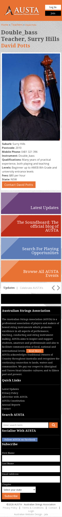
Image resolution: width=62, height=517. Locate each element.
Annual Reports (11, 404)
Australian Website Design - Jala (31, 514)
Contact (6, 408)
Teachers (17, 25)
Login (31, 511)
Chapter (19, 490)
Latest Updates (10, 389)
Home (4, 25)
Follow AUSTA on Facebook (19, 439)
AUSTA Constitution (13, 400)
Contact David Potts (18, 185)
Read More (35, 351)
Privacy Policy (10, 393)
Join (53, 13)
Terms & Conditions (33, 507)
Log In (53, 7)
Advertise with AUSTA (14, 397)
